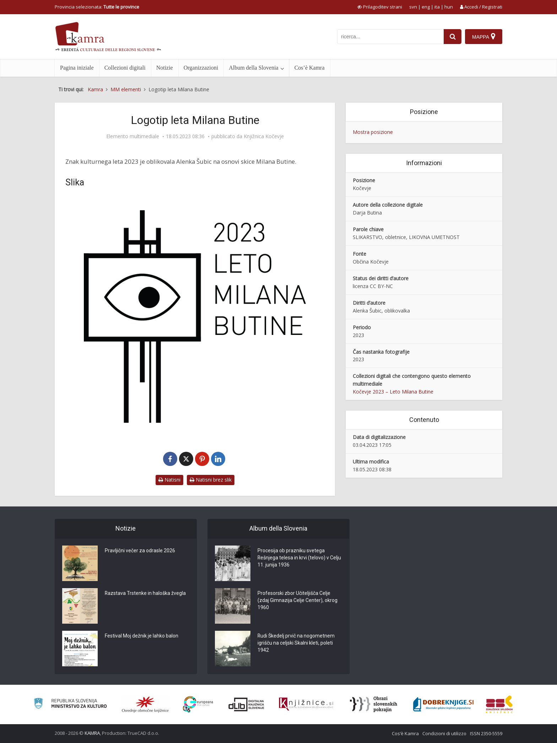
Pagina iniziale (77, 68)
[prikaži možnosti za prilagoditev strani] (379, 7)
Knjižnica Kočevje (264, 136)
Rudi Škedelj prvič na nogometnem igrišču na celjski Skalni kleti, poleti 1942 (296, 643)
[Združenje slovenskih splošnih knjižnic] (306, 704)
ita (437, 7)
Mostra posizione (373, 132)
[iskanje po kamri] (390, 36)
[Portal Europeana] (198, 704)
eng (426, 7)
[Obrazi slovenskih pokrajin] (373, 704)
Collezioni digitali (125, 68)
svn (413, 7)
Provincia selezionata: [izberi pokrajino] (97, 7)
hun (448, 7)
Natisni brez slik (211, 479)
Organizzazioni (201, 68)
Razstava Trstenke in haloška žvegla (145, 593)
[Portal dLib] (246, 704)
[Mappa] (483, 36)
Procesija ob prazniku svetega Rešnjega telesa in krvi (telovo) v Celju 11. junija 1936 (293, 558)
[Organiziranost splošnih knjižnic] (145, 704)
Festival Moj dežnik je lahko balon (141, 636)
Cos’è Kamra (309, 68)
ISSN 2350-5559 (486, 733)
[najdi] (452, 36)
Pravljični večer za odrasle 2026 (140, 551)
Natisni (169, 479)
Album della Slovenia (253, 68)
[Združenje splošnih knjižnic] (499, 704)
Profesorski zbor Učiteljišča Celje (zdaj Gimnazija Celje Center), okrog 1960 (297, 601)
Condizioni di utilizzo (444, 733)
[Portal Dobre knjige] (443, 704)
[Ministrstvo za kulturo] (70, 704)
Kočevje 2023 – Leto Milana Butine (393, 391)
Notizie (164, 68)
